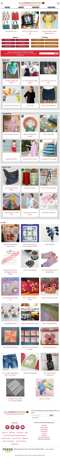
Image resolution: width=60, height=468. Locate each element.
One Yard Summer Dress (11, 134)
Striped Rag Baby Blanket (49, 323)
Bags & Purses (8, 40)
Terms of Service (21, 441)
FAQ (26, 432)
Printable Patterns (22, 46)
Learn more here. (49, 449)
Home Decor (38, 46)
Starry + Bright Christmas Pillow (30, 299)
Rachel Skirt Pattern (11, 159)
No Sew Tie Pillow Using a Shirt (30, 32)
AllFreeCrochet (44, 427)
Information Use (20, 54)
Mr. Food (44, 433)
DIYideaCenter (44, 431)
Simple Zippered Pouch (49, 347)
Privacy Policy (34, 53)
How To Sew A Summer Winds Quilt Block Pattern (30, 245)
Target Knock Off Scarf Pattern (30, 213)
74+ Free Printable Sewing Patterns (29, 82)
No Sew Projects (37, 43)
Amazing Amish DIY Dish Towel (11, 213)
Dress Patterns (8, 46)
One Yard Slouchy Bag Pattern (11, 189)
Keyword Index (5, 438)
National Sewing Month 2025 (30, 323)
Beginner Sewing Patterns (51, 40)
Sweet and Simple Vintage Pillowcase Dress (49, 32)
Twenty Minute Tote (10, 31)
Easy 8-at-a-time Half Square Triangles (30, 348)
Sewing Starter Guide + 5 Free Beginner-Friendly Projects (10, 272)
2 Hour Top (30, 105)
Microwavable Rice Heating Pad (10, 299)
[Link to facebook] (7, 427)
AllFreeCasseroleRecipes (44, 439)
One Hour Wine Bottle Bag (48, 188)
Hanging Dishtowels (30, 188)
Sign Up (56, 53)
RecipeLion (44, 435)
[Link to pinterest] (17, 427)
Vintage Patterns (22, 40)
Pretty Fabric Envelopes (48, 212)
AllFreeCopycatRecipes (44, 437)
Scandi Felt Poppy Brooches (50, 298)
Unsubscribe (14, 444)
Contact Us (20, 432)
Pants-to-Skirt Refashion (49, 105)
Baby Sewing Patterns (51, 46)
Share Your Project (8, 441)
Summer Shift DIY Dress (30, 159)
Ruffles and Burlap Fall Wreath (30, 135)
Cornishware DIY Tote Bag (48, 159)
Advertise (12, 432)
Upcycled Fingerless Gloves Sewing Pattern (50, 271)
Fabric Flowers (8, 43)
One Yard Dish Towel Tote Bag (48, 82)
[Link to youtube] (23, 427)
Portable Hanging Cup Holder (11, 82)
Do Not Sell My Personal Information (15, 435)
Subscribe (25, 438)
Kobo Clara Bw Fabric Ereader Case (49, 374)
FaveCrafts (44, 425)
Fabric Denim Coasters (30, 270)
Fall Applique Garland (10, 323)
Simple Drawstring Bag (30, 373)
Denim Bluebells (49, 244)
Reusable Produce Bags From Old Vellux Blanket (15, 400)
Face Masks (22, 43)
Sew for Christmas (51, 43)
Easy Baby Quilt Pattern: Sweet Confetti (10, 245)
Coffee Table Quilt (48, 134)
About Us (5, 432)
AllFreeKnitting (44, 429)
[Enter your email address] (40, 415)
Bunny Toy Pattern (44, 399)
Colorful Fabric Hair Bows (11, 105)
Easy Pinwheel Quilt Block (10, 347)
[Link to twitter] (12, 427)
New (3, 222)
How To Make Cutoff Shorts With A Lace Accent (10, 374)
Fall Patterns (37, 40)
